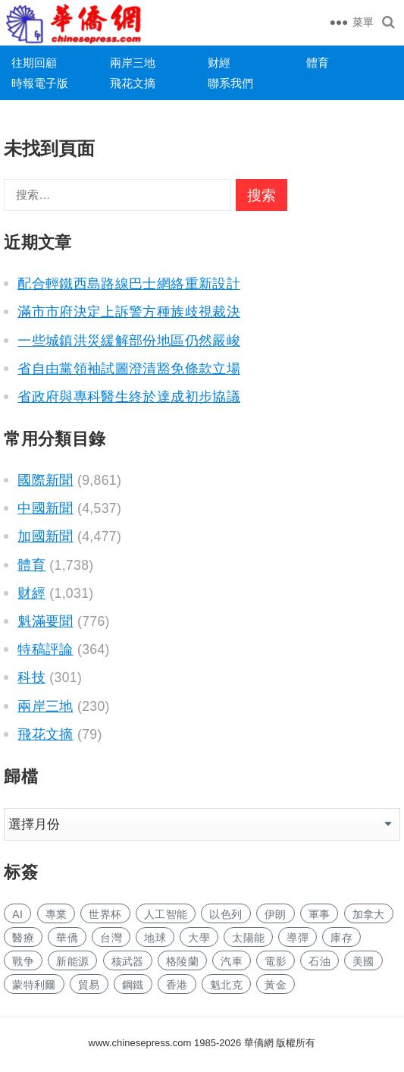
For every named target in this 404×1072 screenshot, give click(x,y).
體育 (317, 62)
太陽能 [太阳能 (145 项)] (248, 938)
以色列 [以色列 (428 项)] (225, 914)
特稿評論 (45, 649)
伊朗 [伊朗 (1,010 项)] (276, 914)
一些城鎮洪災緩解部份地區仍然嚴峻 (128, 340)
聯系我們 (230, 83)
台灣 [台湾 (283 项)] (111, 938)
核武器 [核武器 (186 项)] (127, 961)
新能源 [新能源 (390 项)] (72, 961)
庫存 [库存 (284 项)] (341, 938)
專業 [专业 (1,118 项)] (56, 914)
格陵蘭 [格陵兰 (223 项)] (182, 961)
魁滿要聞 (45, 621)
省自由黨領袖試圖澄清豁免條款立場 (128, 368)
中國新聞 (45, 508)
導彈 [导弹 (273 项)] (297, 938)
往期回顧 (34, 62)
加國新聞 (45, 536)
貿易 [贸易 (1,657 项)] (89, 985)
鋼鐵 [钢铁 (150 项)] (133, 985)
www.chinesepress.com (140, 1042)
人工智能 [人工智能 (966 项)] (165, 914)
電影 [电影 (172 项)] (276, 961)
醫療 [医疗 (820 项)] (23, 938)
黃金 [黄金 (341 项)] (276, 985)
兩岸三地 (132, 62)
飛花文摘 (132, 83)
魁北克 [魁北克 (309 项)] (226, 985)
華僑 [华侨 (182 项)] (67, 938)
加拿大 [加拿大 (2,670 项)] (368, 914)
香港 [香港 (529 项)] (177, 985)
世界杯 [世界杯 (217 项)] (105, 914)
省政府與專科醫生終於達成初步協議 (128, 396)
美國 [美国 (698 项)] (363, 961)
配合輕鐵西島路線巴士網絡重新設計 (128, 283)
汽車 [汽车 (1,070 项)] (232, 961)
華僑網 (257, 1042)
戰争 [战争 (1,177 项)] (23, 961)
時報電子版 (39, 83)
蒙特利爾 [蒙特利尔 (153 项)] (33, 985)
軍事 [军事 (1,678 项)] (319, 914)
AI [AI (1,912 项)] (17, 914)
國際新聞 (45, 480)
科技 (31, 677)
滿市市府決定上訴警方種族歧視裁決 (128, 311)
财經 (219, 62)
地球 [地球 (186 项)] (155, 938)
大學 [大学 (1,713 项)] (199, 938)
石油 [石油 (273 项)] (319, 961)
